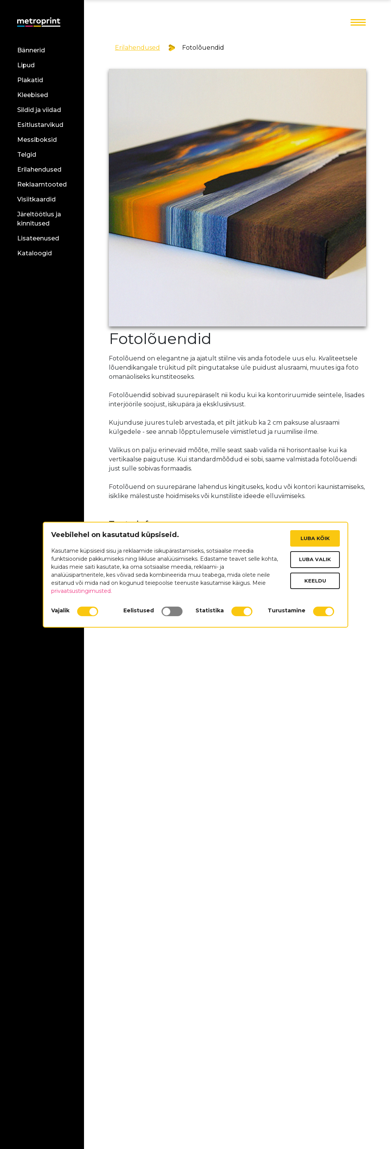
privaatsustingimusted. (81, 590)
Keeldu (315, 581)
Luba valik (315, 559)
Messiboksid (37, 139)
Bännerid (31, 50)
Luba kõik (315, 538)
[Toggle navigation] (358, 23)
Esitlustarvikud (40, 124)
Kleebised (32, 95)
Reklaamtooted (42, 184)
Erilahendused (39, 169)
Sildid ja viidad (39, 110)
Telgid (26, 154)
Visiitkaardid (36, 199)
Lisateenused (38, 238)
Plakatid (30, 80)
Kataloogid (34, 253)
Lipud (26, 65)
